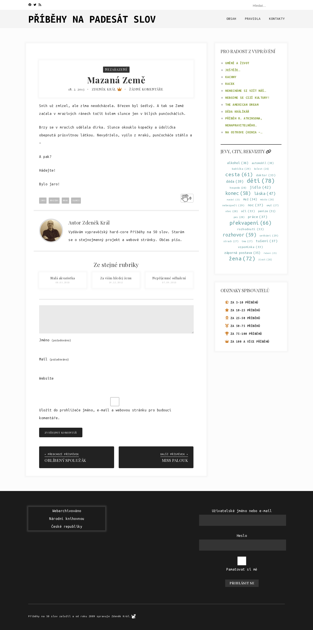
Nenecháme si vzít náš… (245, 90)
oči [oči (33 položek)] (248, 211)
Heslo (242, 536)
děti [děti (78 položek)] (261, 180)
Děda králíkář (237, 111)
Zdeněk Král (107, 89)
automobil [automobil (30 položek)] (263, 163)
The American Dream (241, 104)
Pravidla (253, 18)
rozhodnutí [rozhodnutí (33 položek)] (250, 229)
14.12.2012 (116, 282)
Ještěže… (232, 70)
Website (46, 378)
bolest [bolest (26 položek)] (261, 169)
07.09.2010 (169, 282)
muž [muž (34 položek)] (250, 199)
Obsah (231, 18)
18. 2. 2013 (76, 89)
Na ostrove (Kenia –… (243, 132)
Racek (230, 83)
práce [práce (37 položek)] (258, 216)
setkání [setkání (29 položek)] (269, 235)
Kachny (230, 77)
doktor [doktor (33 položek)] (266, 175)
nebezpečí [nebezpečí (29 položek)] (233, 205)
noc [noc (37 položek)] (255, 205)
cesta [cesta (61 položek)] (239, 174)
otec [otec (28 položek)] (231, 211)
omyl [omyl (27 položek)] (272, 205)
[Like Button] (185, 198)
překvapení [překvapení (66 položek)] (251, 223)
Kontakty (277, 18)
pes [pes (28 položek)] (239, 217)
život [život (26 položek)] (265, 259)
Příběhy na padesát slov (92, 19)
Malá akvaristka (62, 278)
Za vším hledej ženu (116, 278)
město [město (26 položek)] (267, 199)
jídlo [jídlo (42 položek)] (260, 187)
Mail (54, 359)
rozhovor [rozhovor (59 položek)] (239, 234)
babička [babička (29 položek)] (241, 168)
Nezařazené (116, 69)
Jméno (55, 340)
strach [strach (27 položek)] (231, 241)
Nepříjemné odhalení (169, 278)
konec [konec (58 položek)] (238, 193)
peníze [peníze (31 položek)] (267, 211)
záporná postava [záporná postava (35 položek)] (242, 252)
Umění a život (237, 63)
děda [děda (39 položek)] (235, 181)
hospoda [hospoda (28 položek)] (238, 188)
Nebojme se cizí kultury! (247, 97)
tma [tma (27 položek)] (247, 241)
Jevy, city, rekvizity (246, 151)
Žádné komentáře (146, 89)
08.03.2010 (63, 282)
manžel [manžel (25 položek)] (233, 199)
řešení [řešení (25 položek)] (270, 253)
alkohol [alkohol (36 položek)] (238, 163)
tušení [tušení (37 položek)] (267, 241)
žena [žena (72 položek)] (242, 258)
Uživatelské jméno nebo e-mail (242, 511)
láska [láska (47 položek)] (265, 193)
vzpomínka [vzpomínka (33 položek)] (250, 247)
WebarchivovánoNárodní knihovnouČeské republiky (66, 518)
